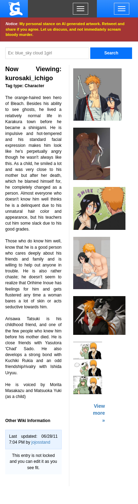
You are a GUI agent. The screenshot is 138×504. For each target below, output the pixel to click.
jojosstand (40, 442)
